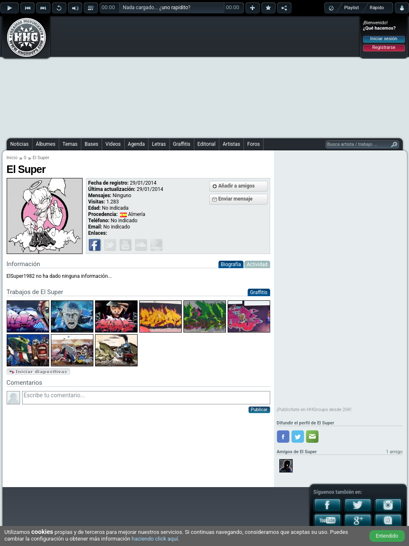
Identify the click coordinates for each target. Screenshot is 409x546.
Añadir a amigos (236, 186)
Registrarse (383, 47)
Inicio (12, 157)
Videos (113, 144)
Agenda (136, 144)
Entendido (387, 536)
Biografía (231, 264)
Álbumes (45, 144)
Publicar (259, 409)
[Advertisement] (193, 76)
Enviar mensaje (235, 199)
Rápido (377, 7)
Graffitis (182, 144)
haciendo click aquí (155, 539)
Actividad (257, 264)
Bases (91, 144)
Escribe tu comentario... (146, 397)
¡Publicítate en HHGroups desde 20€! (314, 409)
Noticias (19, 144)
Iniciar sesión (383, 38)
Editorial (207, 144)
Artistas (231, 144)
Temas (70, 144)
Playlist (351, 7)
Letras (159, 144)
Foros (253, 144)
